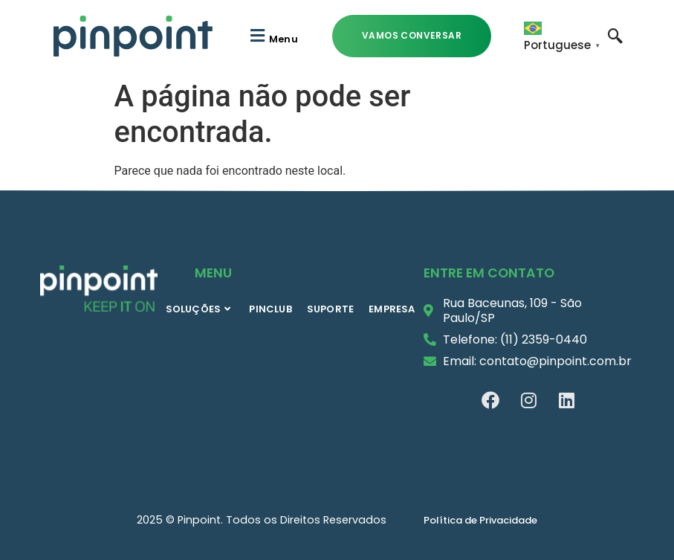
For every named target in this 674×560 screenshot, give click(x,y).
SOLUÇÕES (198, 309)
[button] (272, 36)
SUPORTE (330, 309)
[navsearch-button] (615, 35)
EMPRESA (392, 309)
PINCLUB (270, 309)
